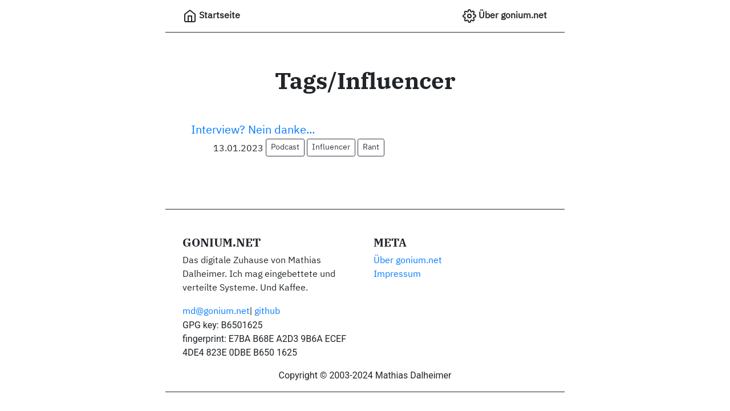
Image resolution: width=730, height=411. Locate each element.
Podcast (285, 147)
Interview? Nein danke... (253, 130)
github (267, 311)
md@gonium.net (216, 311)
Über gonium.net (505, 16)
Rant (371, 147)
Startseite (211, 16)
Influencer (331, 147)
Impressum (397, 274)
